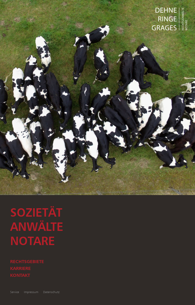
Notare (32, 241)
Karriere (20, 268)
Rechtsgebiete (27, 261)
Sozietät (36, 212)
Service (14, 292)
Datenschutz (51, 292)
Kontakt (20, 275)
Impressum (31, 292)
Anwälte (36, 226)
